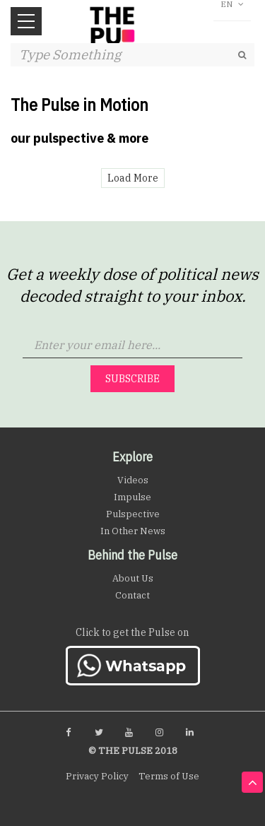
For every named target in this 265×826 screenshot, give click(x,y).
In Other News (132, 531)
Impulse (132, 497)
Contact (132, 595)
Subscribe (132, 378)
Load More (132, 178)
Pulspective (133, 514)
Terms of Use (169, 776)
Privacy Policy (97, 776)
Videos (132, 480)
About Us (132, 578)
